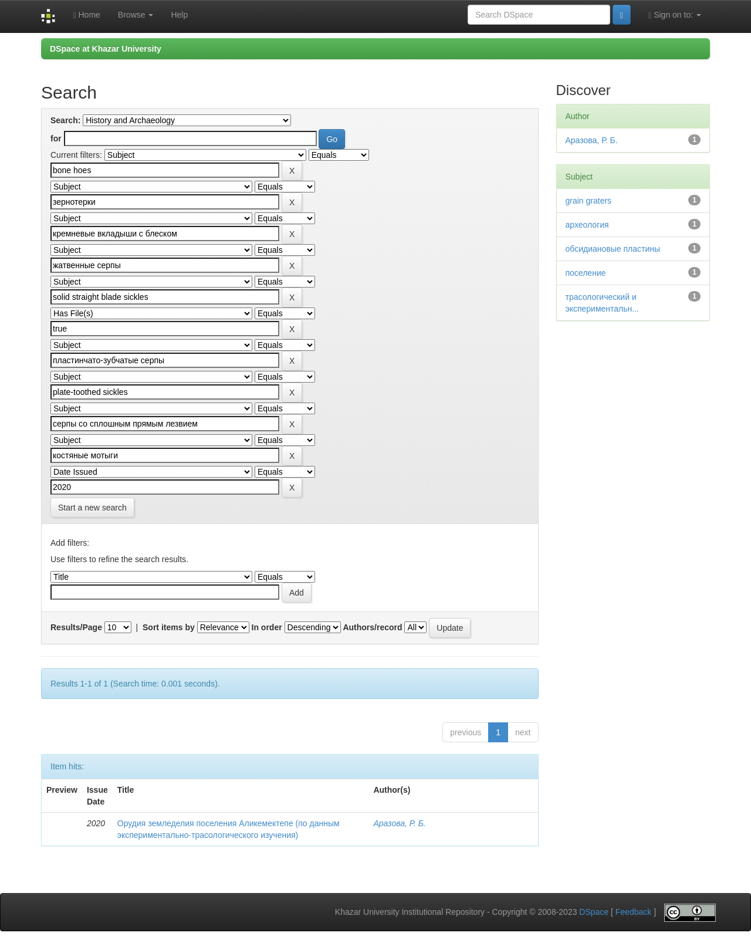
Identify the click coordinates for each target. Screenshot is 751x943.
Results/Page (76, 627)
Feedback (633, 912)
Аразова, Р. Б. (399, 823)
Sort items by (169, 627)
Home (86, 15)
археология (587, 224)
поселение (586, 273)
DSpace (593, 912)
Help (179, 14)
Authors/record (372, 627)
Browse (136, 14)
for (56, 138)
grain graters (589, 200)
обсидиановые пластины (613, 249)
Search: (65, 120)
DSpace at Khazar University (105, 48)
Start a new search (92, 507)
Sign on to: (674, 15)
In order (267, 627)
